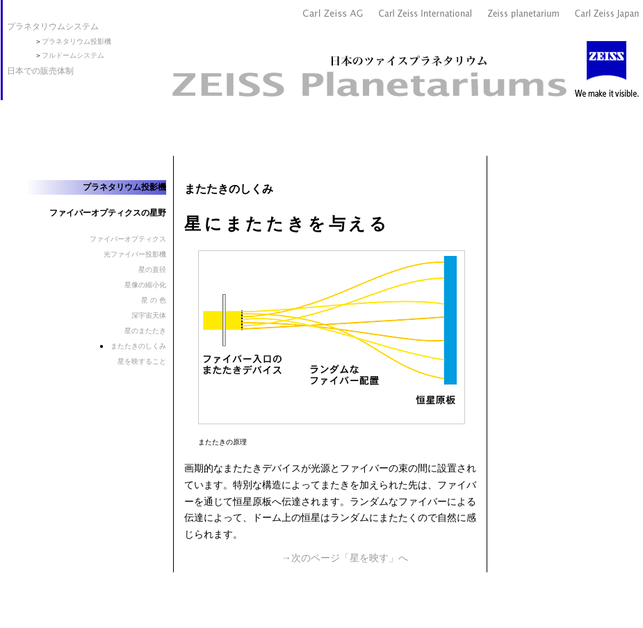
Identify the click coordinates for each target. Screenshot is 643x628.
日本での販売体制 (40, 71)
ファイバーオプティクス (128, 239)
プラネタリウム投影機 (76, 41)
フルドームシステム (73, 55)
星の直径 (152, 269)
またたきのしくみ (138, 346)
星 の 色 (153, 300)
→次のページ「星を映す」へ (345, 557)
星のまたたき (145, 331)
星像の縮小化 (145, 285)
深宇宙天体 (148, 315)
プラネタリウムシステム (53, 26)
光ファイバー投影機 (135, 254)
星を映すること (141, 361)
